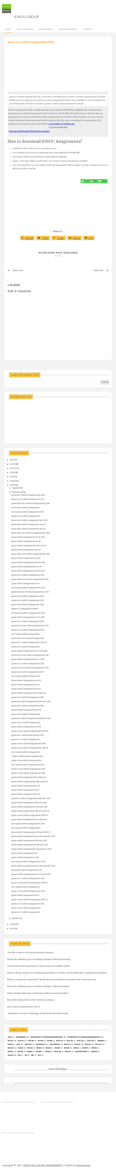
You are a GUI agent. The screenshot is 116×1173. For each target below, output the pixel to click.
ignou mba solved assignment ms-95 (28, 524)
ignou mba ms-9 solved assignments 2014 (30, 503)
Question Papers (68, 29)
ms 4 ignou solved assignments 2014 (28, 861)
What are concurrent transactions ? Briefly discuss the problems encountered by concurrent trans (51, 979)
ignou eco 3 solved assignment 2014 (27, 904)
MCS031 (10, 1051)
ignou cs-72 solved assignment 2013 (27, 663)
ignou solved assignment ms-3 (25, 895)
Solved (10, 1055)
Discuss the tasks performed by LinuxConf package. (31, 1000)
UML (32, 1055)
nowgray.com (83, 1165)
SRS (19, 1055)
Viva (39, 1055)
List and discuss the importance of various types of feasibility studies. (39, 966)
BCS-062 (31, 1040)
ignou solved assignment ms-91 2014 (28, 571)
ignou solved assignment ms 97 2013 (28, 537)
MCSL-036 (57, 1051)
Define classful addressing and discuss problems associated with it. (38, 993)
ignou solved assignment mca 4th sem (29, 819)
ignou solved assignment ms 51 (25, 786)
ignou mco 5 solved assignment (25, 722)
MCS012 (30, 1048)
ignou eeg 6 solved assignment (25, 714)
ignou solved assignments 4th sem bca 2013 (31, 849)
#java (10, 1037)
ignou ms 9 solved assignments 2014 (28, 495)
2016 (12, 924)
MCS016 (66, 1048)
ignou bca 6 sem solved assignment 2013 (30, 625)
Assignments (46, 29)
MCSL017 (68, 1051)
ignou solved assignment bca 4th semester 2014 (33, 866)
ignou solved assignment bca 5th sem (28, 777)
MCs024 (94, 1048)
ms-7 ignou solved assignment (25, 634)
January (15, 918)
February (16, 492)
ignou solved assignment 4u (24, 853)
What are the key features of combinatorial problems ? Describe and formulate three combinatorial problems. (57, 973)
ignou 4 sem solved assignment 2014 (28, 773)
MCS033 (29, 1051)
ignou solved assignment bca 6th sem (28, 693)
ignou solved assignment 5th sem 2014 (29, 802)
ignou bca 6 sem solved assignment (27, 638)
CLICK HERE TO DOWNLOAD (61, 124)
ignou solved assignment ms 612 (26, 680)
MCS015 (57, 1048)
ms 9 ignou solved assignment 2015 (27, 512)
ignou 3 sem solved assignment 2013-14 (29, 899)
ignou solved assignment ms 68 (26, 689)
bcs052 (50, 1040)
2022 (12, 468)
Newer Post (18, 270)
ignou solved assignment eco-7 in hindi (29, 651)
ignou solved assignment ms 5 (25, 790)
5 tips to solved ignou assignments (27, 756)
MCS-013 (88, 1044)
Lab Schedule (54, 1044)
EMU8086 (101, 1040)
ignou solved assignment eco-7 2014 (27, 659)
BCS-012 (21, 1040)
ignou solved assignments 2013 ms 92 (28, 545)
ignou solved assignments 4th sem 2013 (29, 845)
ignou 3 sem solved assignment (26, 908)
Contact (88, 29)
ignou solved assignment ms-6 (25, 684)
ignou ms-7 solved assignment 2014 (27, 621)
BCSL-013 (59, 1040)
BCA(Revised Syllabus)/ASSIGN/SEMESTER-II (84, 1037)
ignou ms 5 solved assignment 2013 (27, 735)
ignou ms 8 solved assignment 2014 (27, 604)
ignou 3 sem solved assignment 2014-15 (29, 883)
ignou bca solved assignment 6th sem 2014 (31, 718)
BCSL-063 (90, 1040)
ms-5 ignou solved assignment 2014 (27, 765)
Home (8, 29)
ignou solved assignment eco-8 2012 (28, 617)
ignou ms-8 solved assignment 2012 (27, 575)
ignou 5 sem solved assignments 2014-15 (29, 748)
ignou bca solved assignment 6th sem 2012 (31, 701)
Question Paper (81, 1051)
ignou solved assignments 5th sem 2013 (29, 807)
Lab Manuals (40, 1044)
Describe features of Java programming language (30, 952)
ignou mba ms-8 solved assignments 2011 (30, 554)
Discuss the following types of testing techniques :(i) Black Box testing (39, 959)
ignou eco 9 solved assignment (25, 516)
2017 (12, 485)
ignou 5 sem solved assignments (26, 760)
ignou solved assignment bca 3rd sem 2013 (31, 874)
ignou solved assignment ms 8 (25, 583)
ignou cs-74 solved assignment (25, 647)
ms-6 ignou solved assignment (25, 676)
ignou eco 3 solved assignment (25, 912)
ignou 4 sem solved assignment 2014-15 (29, 815)
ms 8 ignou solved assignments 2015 (28, 587)
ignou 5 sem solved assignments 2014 (28, 743)
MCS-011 (67, 1044)
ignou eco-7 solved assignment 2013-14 (29, 642)
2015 (12, 928)
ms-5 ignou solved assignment (25, 752)
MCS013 (39, 1048)
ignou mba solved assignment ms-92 (28, 529)
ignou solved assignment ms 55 (25, 794)
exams (10, 1044)
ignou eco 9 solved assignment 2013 (27, 499)
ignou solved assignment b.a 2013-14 (23, 1007)
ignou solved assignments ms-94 (26, 566)
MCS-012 (77, 1044)
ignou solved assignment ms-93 (26, 550)
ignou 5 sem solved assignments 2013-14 (29, 731)
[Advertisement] (58, 65)
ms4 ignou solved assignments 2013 (28, 823)
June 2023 (28, 1044)
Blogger (63, 1069)
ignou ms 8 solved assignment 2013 (27, 600)
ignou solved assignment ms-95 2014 (28, 562)
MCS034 (38, 1051)
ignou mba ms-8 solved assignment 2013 (30, 592)
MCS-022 (10, 1048)
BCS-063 (40, 1040)
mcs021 (76, 1048)
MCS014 (48, 1048)
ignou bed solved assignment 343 (26, 870)
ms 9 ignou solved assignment (25, 507)
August (15, 488)
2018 (12, 481)
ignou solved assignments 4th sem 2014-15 (30, 832)
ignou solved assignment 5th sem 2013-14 (30, 811)
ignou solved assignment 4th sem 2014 (29, 840)
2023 (12, 464)
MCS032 (20, 1051)
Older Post (98, 270)
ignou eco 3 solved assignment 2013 (27, 878)
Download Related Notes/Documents (29, 131)
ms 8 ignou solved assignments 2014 (28, 613)
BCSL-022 (80, 1040)
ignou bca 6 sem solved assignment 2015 (30, 668)
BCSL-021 (70, 1040)
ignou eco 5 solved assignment (25, 739)
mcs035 (48, 1051)
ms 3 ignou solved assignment (25, 887)
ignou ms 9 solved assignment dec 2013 (29, 520)
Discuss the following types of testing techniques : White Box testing (38, 986)
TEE (25, 1055)
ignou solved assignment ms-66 (26, 710)
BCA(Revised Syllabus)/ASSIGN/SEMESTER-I (46, 1037)
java (18, 1044)
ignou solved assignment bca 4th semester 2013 (33, 836)
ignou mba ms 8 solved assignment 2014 (30, 579)
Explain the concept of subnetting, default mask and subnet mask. (38, 1013)
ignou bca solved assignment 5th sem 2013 (30, 798)
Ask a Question (25, 29)
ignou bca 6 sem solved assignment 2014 (30, 655)
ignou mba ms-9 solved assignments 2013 (30, 533)
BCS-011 (10, 1040)
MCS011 (20, 1048)
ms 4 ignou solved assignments (26, 828)
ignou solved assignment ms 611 (26, 727)
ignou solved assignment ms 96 (26, 541)
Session (94, 1051)
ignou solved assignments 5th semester (29, 781)
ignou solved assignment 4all (24, 857)
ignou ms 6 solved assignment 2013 (27, 672)
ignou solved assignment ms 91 (25, 558)
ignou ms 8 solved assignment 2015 (27, 596)
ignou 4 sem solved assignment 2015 (28, 769)
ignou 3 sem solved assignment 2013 (28, 891)
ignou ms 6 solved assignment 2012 (27, 697)
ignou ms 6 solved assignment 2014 (27, 705)
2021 (12, 472)
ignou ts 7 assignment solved (24, 609)
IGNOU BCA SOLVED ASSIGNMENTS (42, 1165)
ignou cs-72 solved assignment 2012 (27, 630)
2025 (12, 460)
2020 (12, 476)
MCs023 (85, 1048)
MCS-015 (98, 1044)
